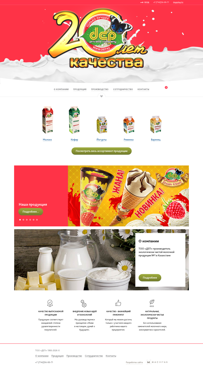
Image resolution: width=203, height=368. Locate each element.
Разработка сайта (134, 362)
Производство (100, 89)
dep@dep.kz (178, 2)
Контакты (143, 89)
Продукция (80, 89)
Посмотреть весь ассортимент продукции (101, 151)
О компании (61, 89)
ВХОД (146, 2)
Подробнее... (31, 211)
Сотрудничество (123, 89)
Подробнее (150, 277)
